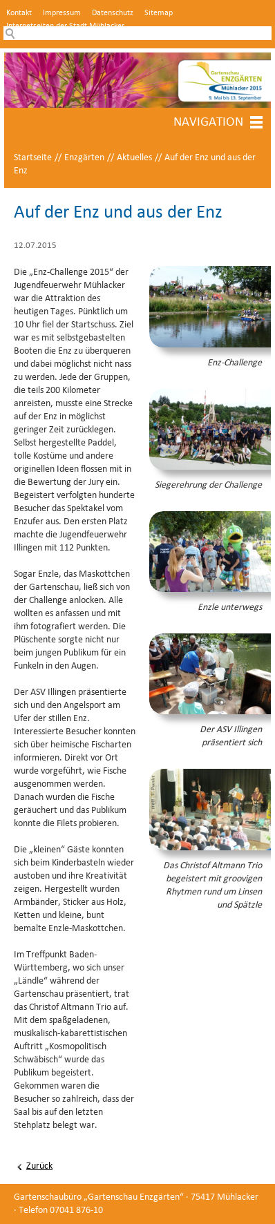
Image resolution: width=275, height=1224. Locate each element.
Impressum (62, 13)
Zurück (39, 1166)
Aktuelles (134, 158)
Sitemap (158, 13)
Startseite (33, 158)
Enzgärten (84, 158)
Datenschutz (112, 13)
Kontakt (19, 13)
